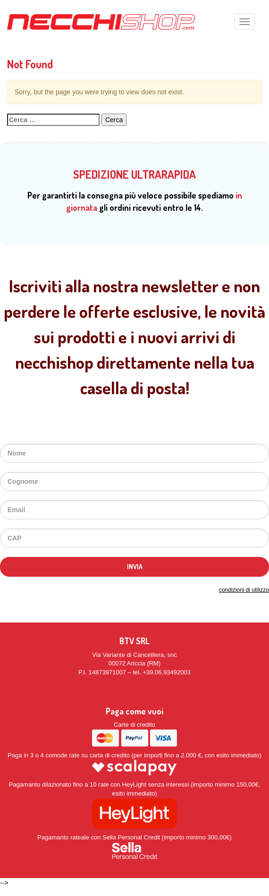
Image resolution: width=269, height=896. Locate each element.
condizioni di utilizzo (244, 590)
